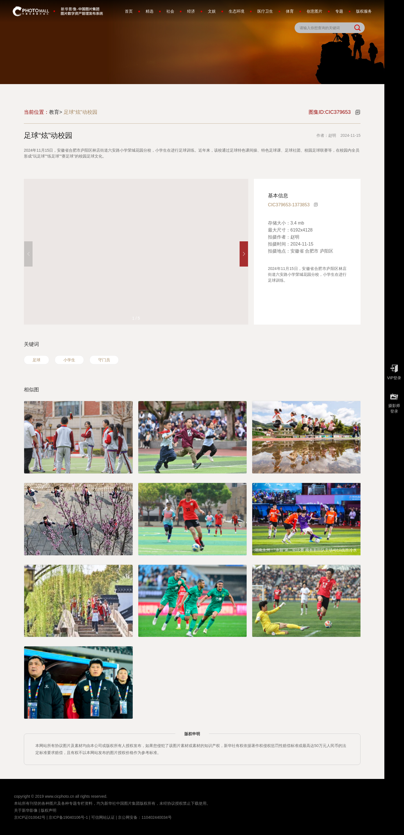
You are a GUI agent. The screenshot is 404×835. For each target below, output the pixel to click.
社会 (170, 11)
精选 (149, 11)
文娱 (212, 11)
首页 (129, 11)
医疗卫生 (265, 11)
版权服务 (364, 11)
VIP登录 (394, 371)
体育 (290, 11)
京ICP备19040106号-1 (68, 817)
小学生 (69, 360)
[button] (244, 254)
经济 (191, 11)
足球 (36, 360)
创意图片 (314, 11)
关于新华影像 (26, 810)
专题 (339, 11)
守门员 (104, 360)
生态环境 (236, 11)
